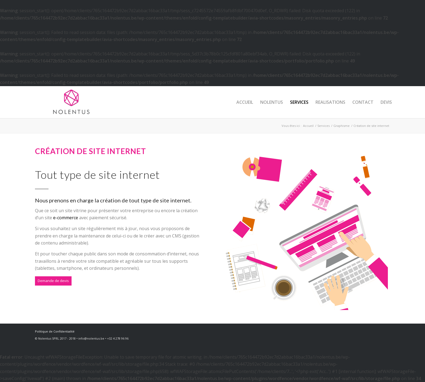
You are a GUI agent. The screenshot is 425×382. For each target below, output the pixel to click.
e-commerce (65, 218)
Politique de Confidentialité (55, 331)
